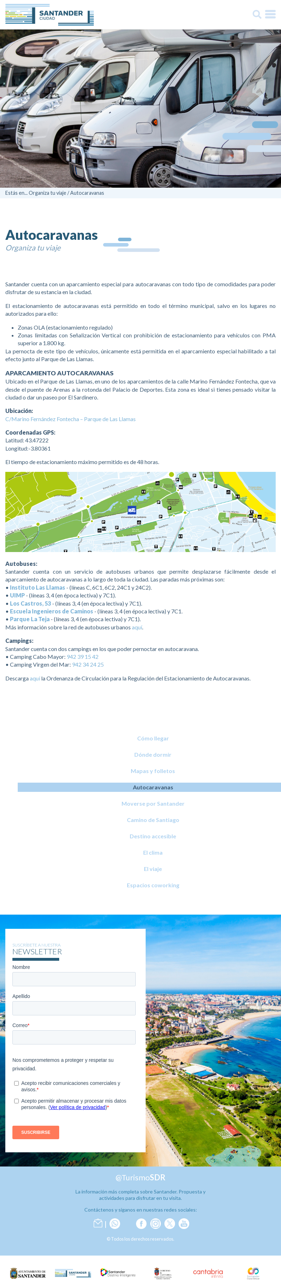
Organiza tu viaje (47, 193)
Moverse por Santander (153, 803)
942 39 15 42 (83, 656)
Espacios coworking (153, 885)
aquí (137, 627)
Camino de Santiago (153, 819)
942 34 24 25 (88, 664)
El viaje (153, 868)
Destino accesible (153, 836)
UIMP (17, 595)
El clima (153, 852)
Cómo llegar (153, 738)
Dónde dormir (153, 754)
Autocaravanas (87, 193)
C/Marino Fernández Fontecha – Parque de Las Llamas (70, 418)
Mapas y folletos (153, 770)
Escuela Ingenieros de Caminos (51, 611)
